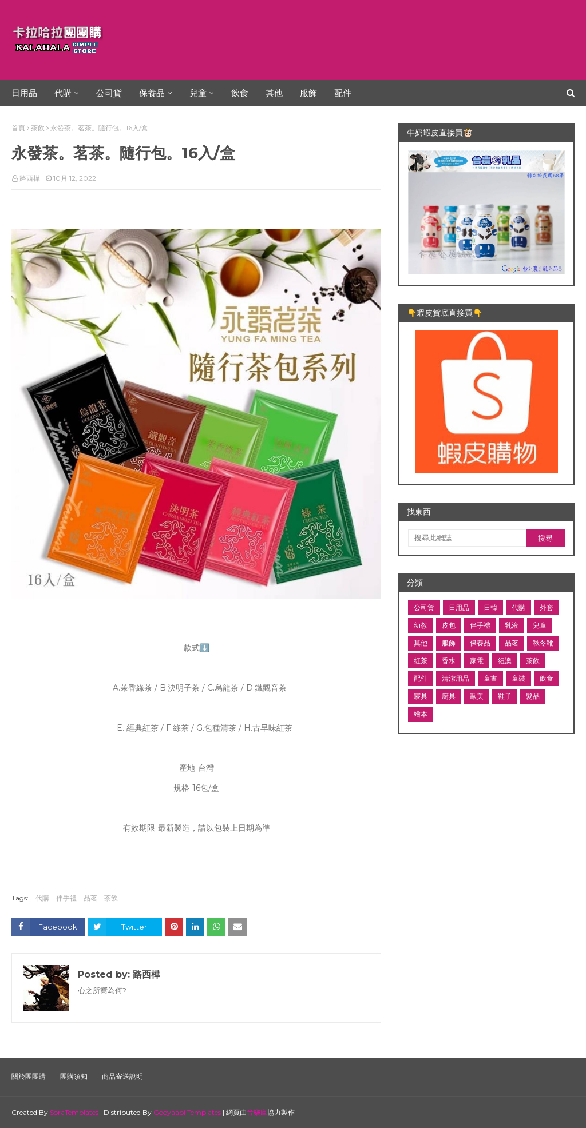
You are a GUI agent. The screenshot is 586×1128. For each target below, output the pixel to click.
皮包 (449, 625)
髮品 (533, 696)
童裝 (518, 678)
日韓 (490, 607)
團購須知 (74, 1076)
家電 (477, 660)
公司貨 (424, 607)
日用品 (459, 607)
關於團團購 (28, 1076)
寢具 (420, 696)
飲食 (546, 678)
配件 (420, 678)
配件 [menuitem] (342, 92)
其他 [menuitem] (274, 92)
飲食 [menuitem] (239, 92)
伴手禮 (66, 898)
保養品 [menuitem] (152, 92)
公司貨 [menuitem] (109, 92)
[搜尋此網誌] (467, 538)
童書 (490, 678)
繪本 (420, 714)
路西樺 (29, 178)
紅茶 (420, 660)
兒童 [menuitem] (198, 92)
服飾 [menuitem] (308, 92)
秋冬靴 (543, 643)
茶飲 (38, 127)
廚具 (449, 696)
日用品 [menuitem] (24, 92)
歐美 (477, 696)
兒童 (540, 625)
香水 (449, 660)
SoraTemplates (74, 1112)
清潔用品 (455, 678)
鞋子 (505, 696)
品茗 (90, 898)
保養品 (480, 643)
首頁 (18, 127)
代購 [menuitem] (63, 92)
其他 (420, 643)
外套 (546, 607)
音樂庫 (257, 1112)
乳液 (511, 625)
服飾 (449, 643)
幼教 (420, 625)
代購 (42, 898)
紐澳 (505, 660)
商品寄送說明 (122, 1076)
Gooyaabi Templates (187, 1112)
